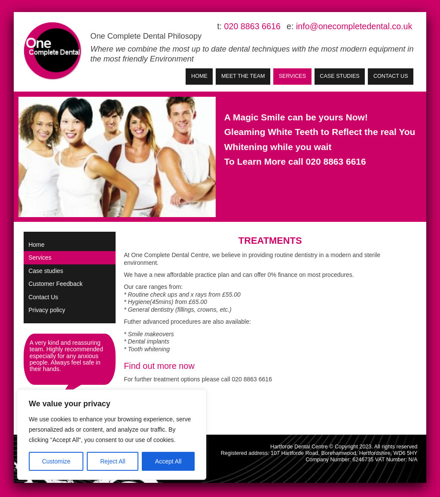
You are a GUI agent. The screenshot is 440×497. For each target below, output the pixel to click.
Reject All (112, 461)
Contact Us (390, 76)
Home (199, 76)
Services (292, 76)
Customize (56, 461)
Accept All (168, 461)
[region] (111, 435)
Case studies (339, 76)
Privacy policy (46, 310)
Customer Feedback (55, 283)
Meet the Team (243, 76)
